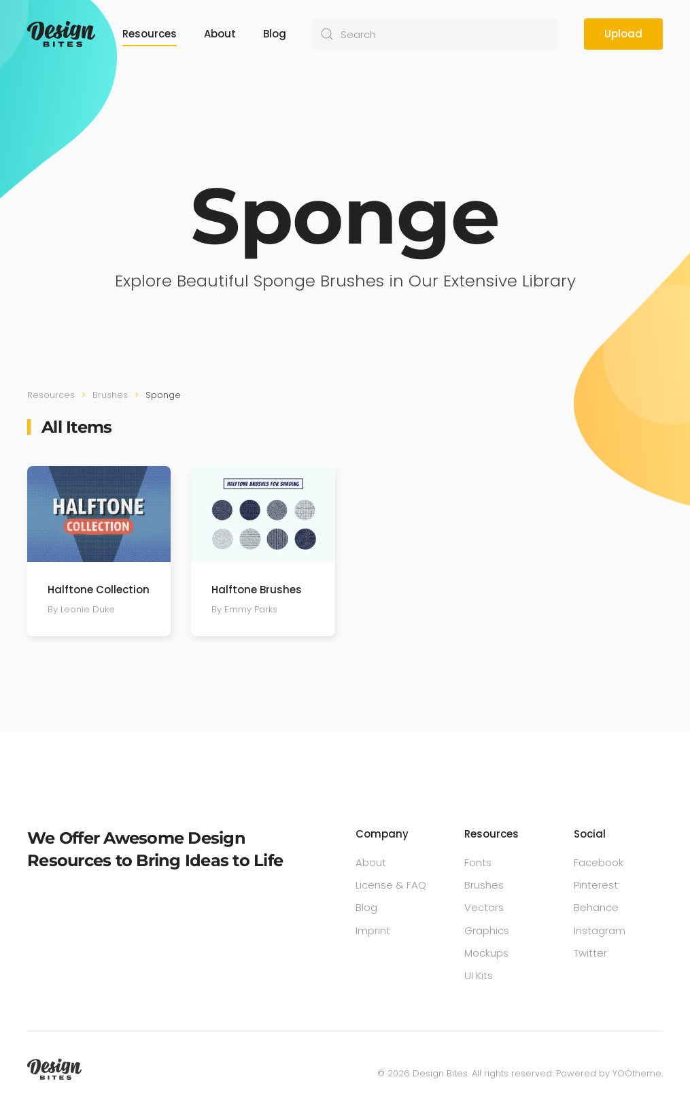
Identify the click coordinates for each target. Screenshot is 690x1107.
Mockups (486, 953)
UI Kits (478, 975)
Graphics (486, 930)
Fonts (477, 862)
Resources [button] (149, 34)
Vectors (484, 907)
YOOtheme (637, 1073)
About (220, 34)
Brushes (484, 885)
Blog (274, 34)
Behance (596, 907)
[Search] (435, 34)
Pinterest (596, 885)
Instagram (599, 930)
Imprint (373, 930)
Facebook (598, 862)
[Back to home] (61, 34)
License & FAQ (391, 885)
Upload (623, 34)
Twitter (590, 953)
